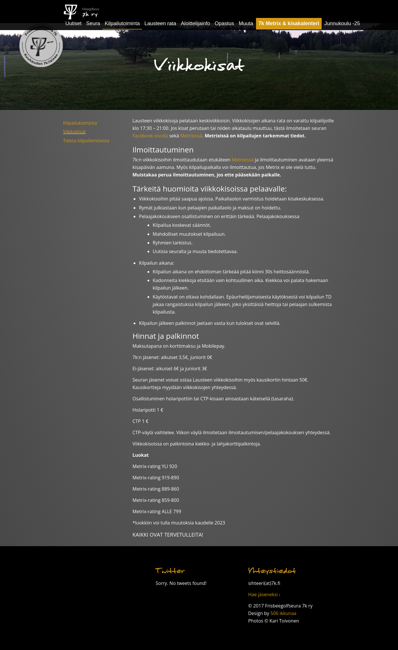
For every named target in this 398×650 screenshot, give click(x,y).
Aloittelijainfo (195, 23)
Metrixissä (191, 135)
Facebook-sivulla (150, 135)
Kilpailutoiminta (122, 23)
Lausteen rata (160, 23)
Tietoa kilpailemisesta (86, 140)
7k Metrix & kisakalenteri (288, 23)
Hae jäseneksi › (264, 594)
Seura (93, 23)
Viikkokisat (74, 131)
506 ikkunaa (283, 613)
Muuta (246, 23)
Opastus (224, 23)
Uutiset (73, 23)
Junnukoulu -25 (342, 23)
